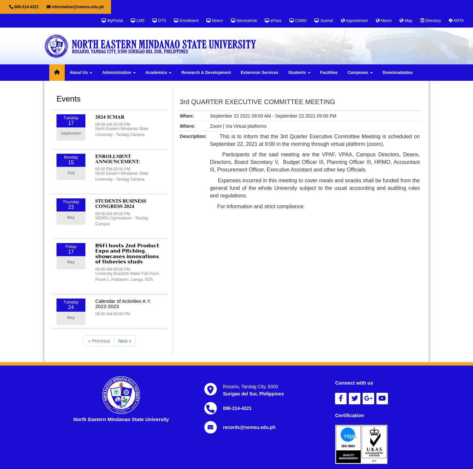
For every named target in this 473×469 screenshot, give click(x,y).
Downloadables (398, 72)
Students (299, 72)
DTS (159, 20)
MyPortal (112, 20)
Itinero (214, 20)
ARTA (456, 20)
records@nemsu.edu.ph (249, 427)
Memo (384, 20)
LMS (138, 20)
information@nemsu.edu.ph (75, 7)
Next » (124, 341)
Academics (158, 72)
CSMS (297, 20)
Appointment (354, 20)
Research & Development (206, 72)
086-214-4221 (24, 7)
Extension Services (260, 72)
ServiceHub (244, 20)
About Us (81, 72)
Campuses (360, 72)
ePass (273, 20)
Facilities (329, 72)
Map (405, 20)
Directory (430, 20)
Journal (323, 20)
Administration (119, 72)
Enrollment (186, 20)
